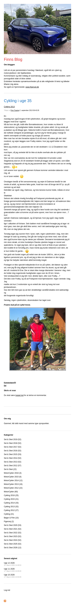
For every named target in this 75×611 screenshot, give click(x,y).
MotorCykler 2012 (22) (13, 488)
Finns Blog (13, 59)
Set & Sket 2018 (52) (12, 443)
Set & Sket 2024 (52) (12, 540)
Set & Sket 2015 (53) (12, 454)
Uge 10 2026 (12, 576)
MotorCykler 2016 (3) (12, 473)
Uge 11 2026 (12, 570)
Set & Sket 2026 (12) (12, 548)
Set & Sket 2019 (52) (12, 439)
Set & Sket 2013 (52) (12, 462)
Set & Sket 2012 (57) (12, 465)
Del (5, 385)
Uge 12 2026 (12, 564)
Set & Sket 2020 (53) (12, 525)
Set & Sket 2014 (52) (12, 458)
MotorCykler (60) (11, 492)
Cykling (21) (9, 514)
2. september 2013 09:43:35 (29, 110)
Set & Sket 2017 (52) (12, 447)
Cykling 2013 (9, 107)
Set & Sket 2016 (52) (12, 451)
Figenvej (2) (9, 521)
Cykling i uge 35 (18, 101)
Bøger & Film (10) (11, 518)
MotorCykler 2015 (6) (12, 477)
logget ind (19, 395)
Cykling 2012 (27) (11, 510)
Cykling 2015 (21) (11, 499)
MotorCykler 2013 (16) (13, 484)
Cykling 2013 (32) (11, 506)
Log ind (7, 590)
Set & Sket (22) (10, 469)
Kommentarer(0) (10, 383)
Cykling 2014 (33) (11, 503)
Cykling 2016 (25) (11, 495)
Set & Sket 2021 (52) (12, 529)
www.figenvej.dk (32, 87)
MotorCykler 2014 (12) (13, 480)
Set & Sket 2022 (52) (12, 533)
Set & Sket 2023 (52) (12, 536)
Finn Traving (15, 110)
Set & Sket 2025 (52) (12, 544)
